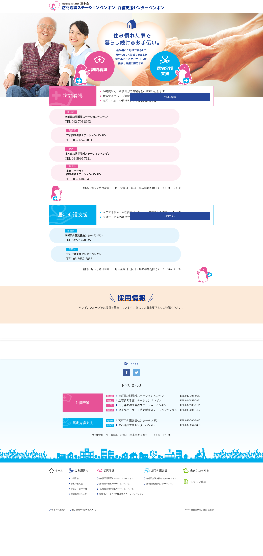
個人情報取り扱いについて (84, 548)
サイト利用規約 (58, 548)
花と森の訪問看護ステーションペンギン (142, 444)
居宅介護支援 (77, 522)
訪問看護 (75, 517)
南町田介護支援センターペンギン (138, 459)
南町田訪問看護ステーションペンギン (141, 434)
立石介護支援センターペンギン (137, 464)
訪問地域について (79, 533)
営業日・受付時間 (79, 528)
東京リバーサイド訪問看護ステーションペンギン (147, 448)
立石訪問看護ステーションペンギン (139, 439)
